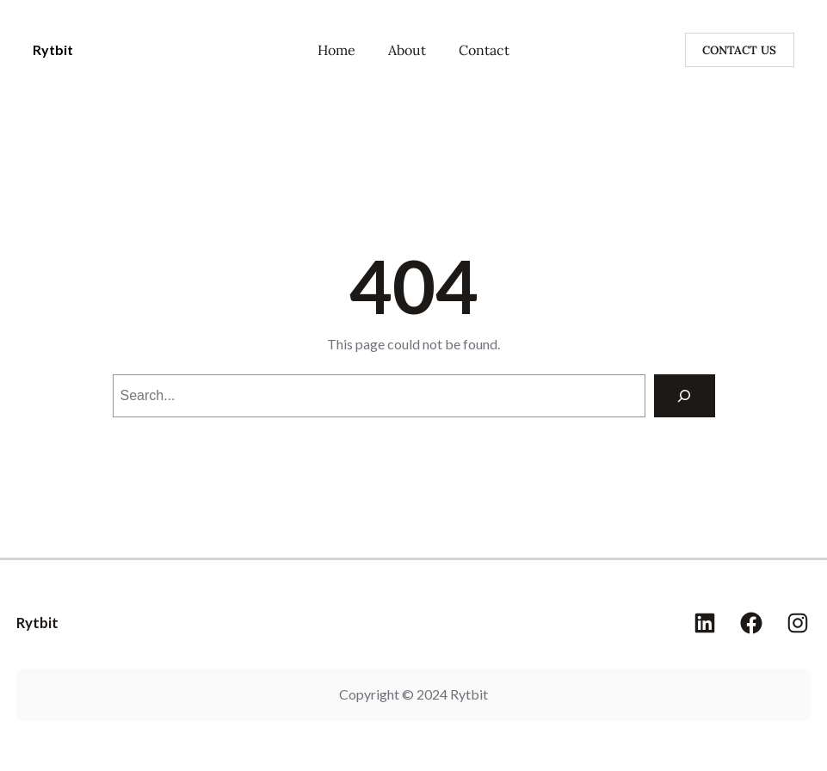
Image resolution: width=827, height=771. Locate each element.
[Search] (684, 395)
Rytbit (53, 49)
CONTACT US (739, 50)
